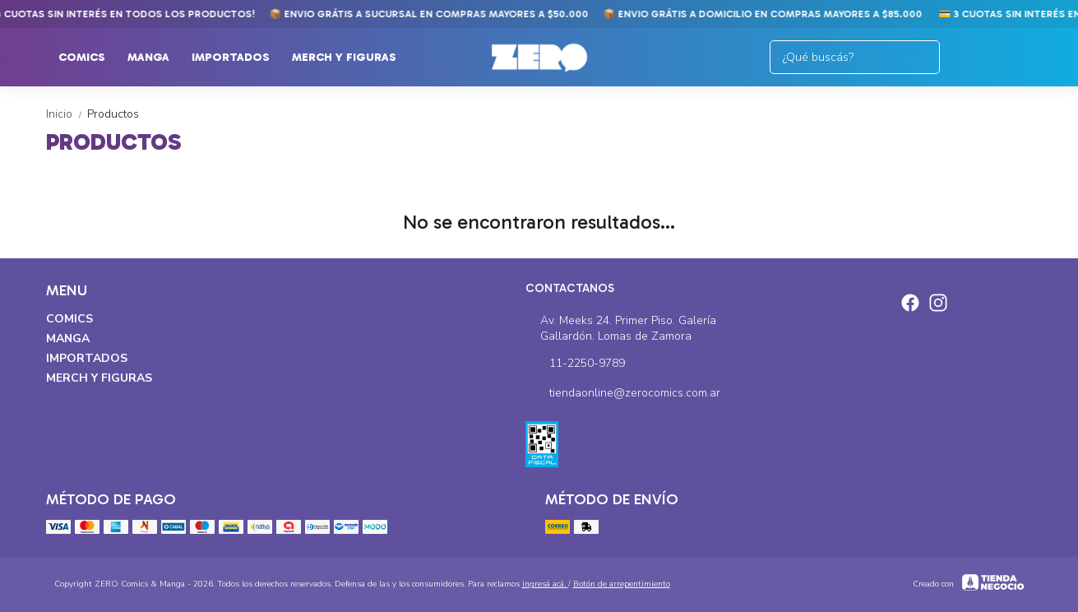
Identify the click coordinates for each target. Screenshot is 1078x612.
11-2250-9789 (575, 363)
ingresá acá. (545, 584)
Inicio (66, 114)
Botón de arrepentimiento (621, 584)
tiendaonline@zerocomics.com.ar (622, 393)
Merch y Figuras (352, 57)
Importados (239, 57)
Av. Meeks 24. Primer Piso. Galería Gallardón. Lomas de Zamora (621, 328)
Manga (156, 57)
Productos (113, 114)
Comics (90, 57)
